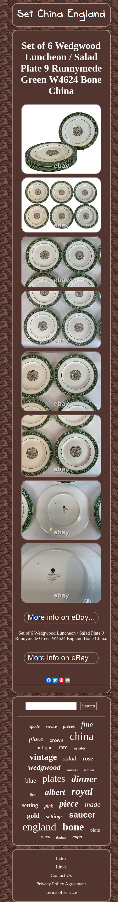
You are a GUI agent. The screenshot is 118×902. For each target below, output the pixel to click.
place (36, 739)
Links (61, 866)
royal (82, 791)
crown (56, 740)
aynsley (80, 748)
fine (87, 724)
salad (69, 758)
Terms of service (61, 892)
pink (48, 805)
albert (55, 792)
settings (54, 816)
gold (33, 815)
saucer (82, 814)
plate (95, 830)
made (92, 804)
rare (63, 747)
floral (34, 794)
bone (73, 827)
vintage (43, 757)
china (81, 736)
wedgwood (44, 767)
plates (53, 778)
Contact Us (61, 875)
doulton (61, 837)
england (39, 827)
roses (45, 836)
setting (30, 805)
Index (61, 858)
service (51, 726)
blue (30, 780)
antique (44, 747)
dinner (84, 779)
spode (35, 726)
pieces (69, 726)
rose (87, 758)
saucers (72, 770)
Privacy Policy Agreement (61, 883)
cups (77, 837)
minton (89, 770)
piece (68, 803)
